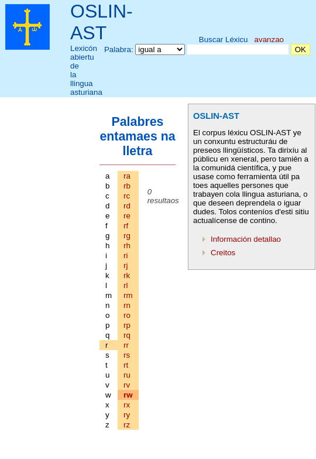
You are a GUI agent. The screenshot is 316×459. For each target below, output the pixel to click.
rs (126, 355)
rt (125, 365)
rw (128, 395)
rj (125, 265)
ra (126, 176)
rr (126, 345)
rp (126, 325)
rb (126, 185)
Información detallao (246, 239)
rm (128, 295)
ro (126, 315)
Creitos (223, 252)
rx (126, 404)
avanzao (269, 39)
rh (126, 245)
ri (125, 255)
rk (126, 275)
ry (126, 414)
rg (126, 235)
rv (126, 385)
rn (126, 305)
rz (126, 424)
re (126, 215)
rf (125, 225)
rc (126, 195)
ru (126, 375)
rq (126, 335)
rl (125, 285)
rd (126, 205)
